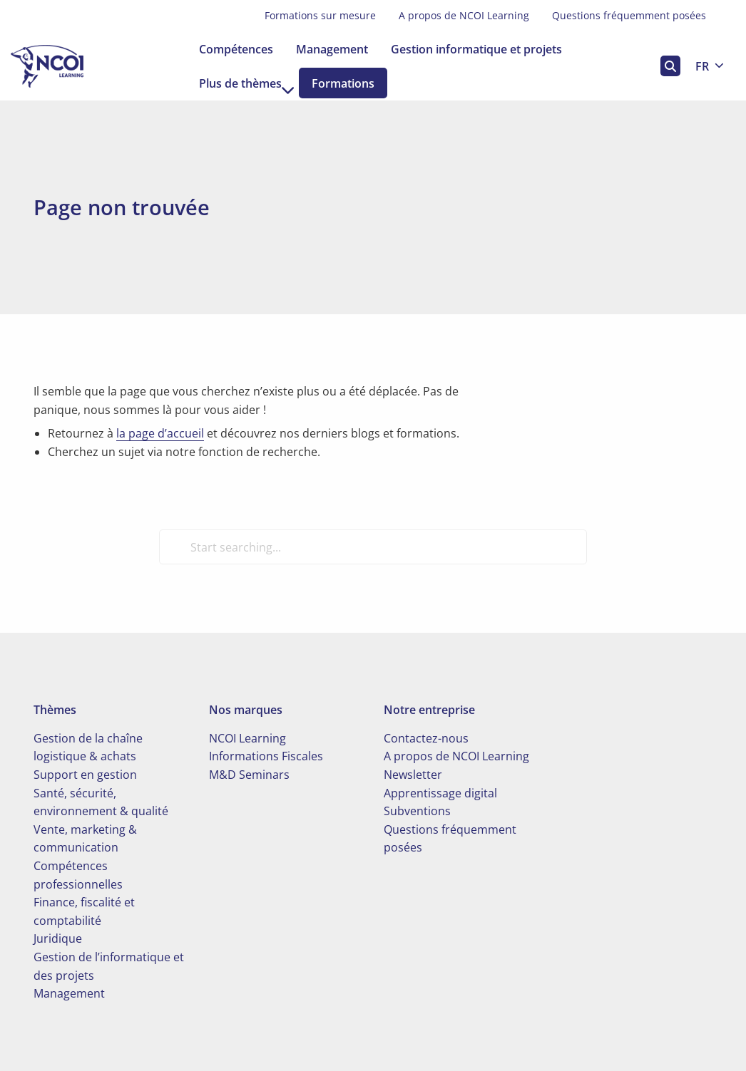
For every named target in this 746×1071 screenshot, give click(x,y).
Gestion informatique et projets (476, 49)
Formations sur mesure (320, 15)
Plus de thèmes (247, 83)
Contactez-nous (426, 738)
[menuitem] (320, 15)
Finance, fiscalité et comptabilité (84, 911)
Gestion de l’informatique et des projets (109, 966)
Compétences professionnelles (78, 875)
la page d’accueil (160, 433)
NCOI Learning (247, 738)
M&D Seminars (249, 774)
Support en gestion (85, 774)
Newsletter (413, 774)
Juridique (58, 938)
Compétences (236, 49)
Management (332, 49)
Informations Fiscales (266, 756)
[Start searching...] (373, 546)
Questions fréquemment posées (629, 15)
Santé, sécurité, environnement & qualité (101, 802)
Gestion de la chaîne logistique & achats (88, 747)
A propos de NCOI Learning (464, 15)
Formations (354, 83)
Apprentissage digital (440, 793)
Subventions (417, 811)
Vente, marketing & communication (85, 839)
